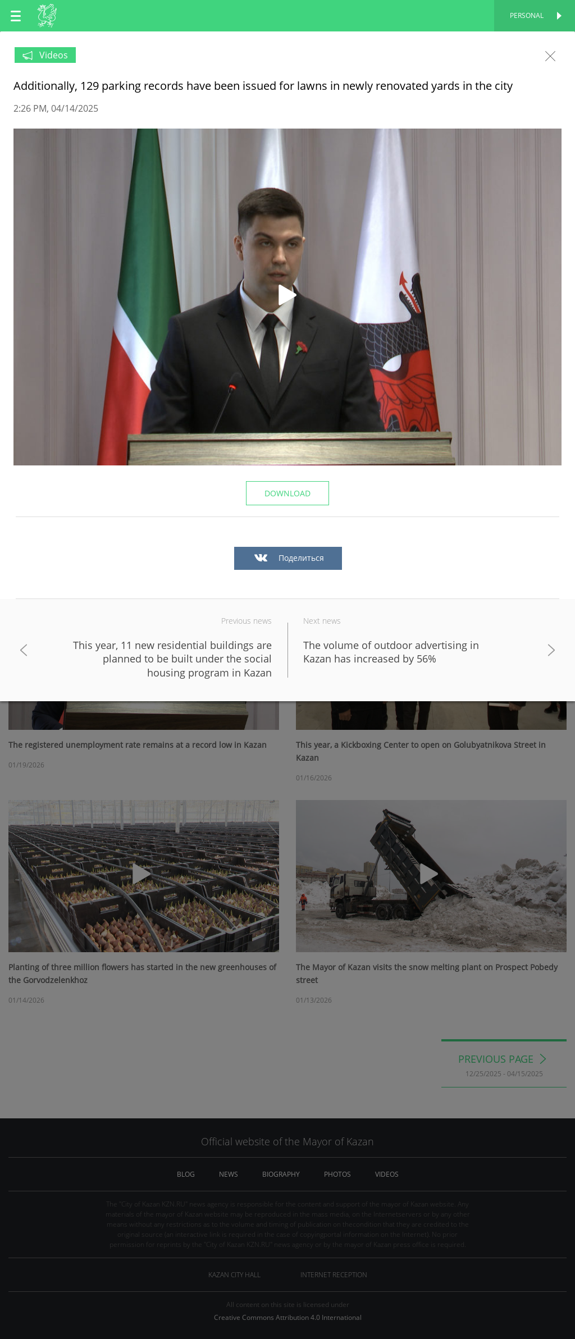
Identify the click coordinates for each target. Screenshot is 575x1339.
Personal (527, 15)
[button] (287, 297)
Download (287, 493)
